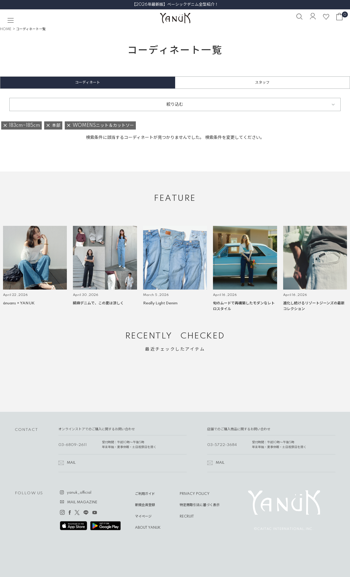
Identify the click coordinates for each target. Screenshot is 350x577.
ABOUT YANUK (148, 528)
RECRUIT (187, 516)
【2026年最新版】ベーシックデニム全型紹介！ (175, 4)
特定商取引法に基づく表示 (200, 505)
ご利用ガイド (145, 494)
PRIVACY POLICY (195, 494)
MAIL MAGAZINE (82, 502)
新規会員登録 (145, 505)
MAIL (71, 463)
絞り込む (174, 104)
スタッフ (262, 83)
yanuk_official (79, 493)
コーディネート (87, 83)
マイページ (143, 516)
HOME (5, 29)
